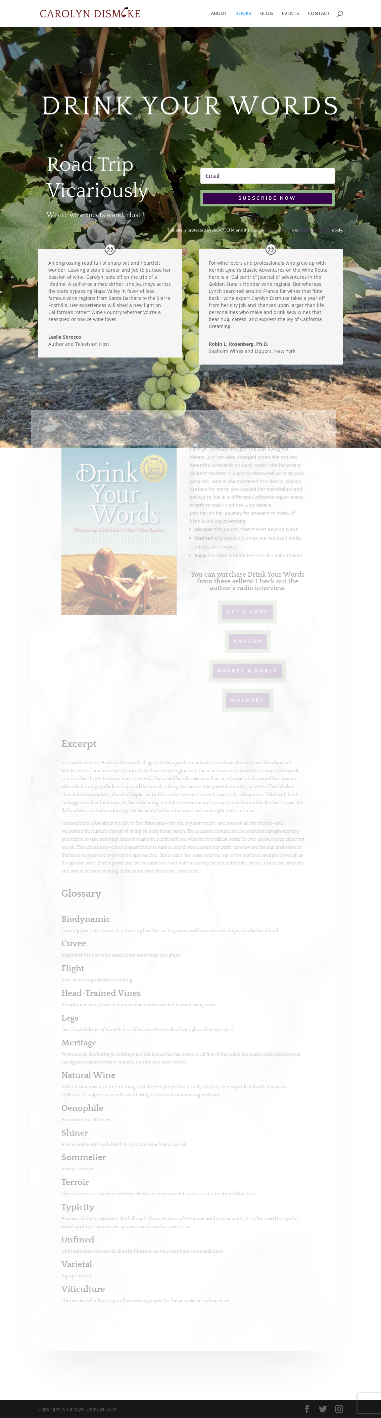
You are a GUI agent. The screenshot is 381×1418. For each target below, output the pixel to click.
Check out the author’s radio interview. (249, 585)
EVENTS (290, 13)
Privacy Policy (277, 230)
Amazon (243, 641)
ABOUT (219, 13)
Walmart (243, 700)
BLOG (266, 13)
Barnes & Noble (243, 670)
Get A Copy (243, 611)
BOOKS (243, 13)
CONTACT (319, 13)
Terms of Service (315, 230)
